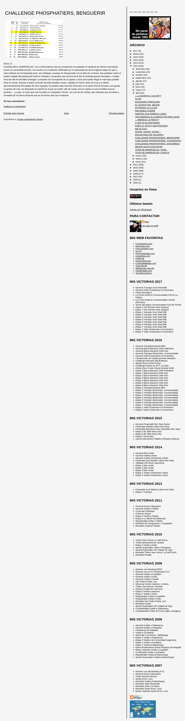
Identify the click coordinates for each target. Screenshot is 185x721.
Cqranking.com (143, 256)
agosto (139, 81)
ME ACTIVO (141, 129)
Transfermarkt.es (144, 273)
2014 (135, 60)
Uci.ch (139, 251)
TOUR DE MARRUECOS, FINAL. (151, 150)
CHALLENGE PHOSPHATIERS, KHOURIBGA (157, 143)
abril (138, 93)
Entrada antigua (116, 113)
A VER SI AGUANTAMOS (147, 123)
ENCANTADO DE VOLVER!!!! (149, 134)
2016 (135, 54)
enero (139, 161)
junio (138, 87)
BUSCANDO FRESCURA (147, 102)
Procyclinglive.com (144, 248)
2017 (135, 51)
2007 (135, 176)
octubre (140, 75)
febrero (139, 158)
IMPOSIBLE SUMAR (145, 111)
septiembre (141, 78)
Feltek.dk (140, 258)
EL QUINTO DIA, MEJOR (147, 105)
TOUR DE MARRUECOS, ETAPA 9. (152, 152)
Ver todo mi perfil (150, 226)
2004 (135, 182)
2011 (135, 164)
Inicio (66, 113)
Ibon (147, 222)
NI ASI (138, 99)
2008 (135, 173)
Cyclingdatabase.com (146, 263)
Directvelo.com (143, 246)
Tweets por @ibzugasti (141, 209)
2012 (135, 66)
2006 (135, 179)
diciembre (141, 69)
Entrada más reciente (14, 113)
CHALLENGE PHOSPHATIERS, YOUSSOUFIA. (158, 140)
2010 (135, 167)
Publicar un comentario (15, 106)
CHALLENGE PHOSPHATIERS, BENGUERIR (55, 13)
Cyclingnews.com (144, 243)
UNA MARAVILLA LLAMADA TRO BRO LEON (157, 117)
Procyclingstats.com (145, 253)
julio (138, 84)
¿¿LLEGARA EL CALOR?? (148, 96)
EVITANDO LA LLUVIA (146, 108)
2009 (135, 170)
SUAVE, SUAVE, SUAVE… (148, 131)
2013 (135, 63)
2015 (135, 57)
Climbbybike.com (144, 270)
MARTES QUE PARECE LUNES (150, 114)
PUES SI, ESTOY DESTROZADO (151, 126)
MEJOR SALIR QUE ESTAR (148, 146)
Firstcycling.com (143, 261)
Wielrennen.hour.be (145, 268)
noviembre (141, 72)
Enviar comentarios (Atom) (30, 119)
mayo (139, 90)
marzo (139, 155)
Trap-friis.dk (141, 266)
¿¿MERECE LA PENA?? (147, 119)
